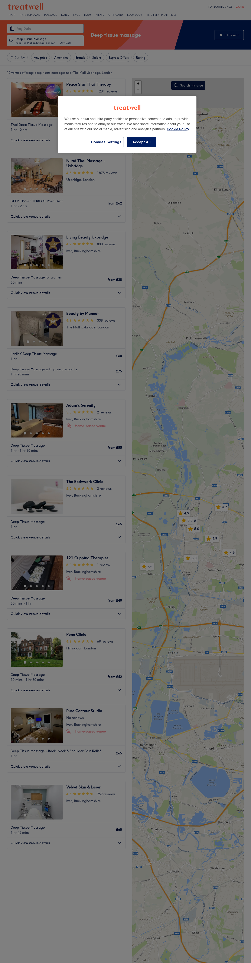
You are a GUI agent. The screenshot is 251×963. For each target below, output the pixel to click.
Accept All (142, 142)
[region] (127, 124)
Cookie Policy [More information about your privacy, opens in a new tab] (178, 129)
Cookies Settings (106, 142)
